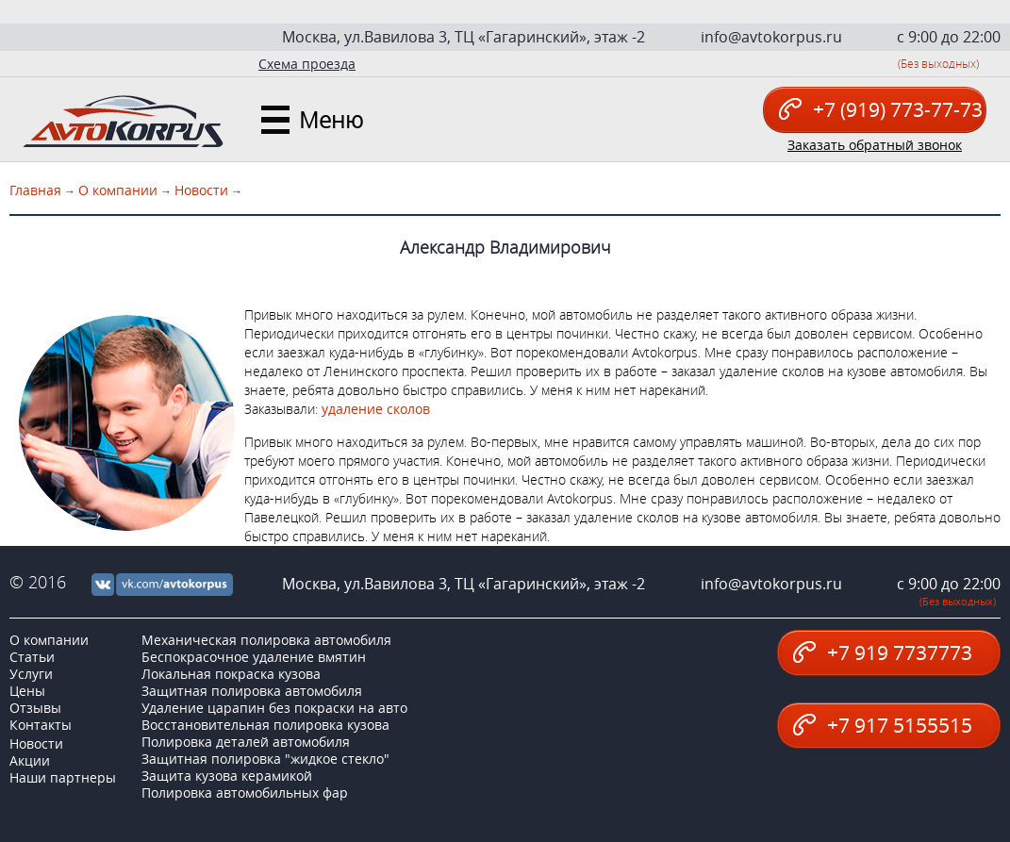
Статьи (32, 657)
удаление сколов (376, 409)
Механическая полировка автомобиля (266, 640)
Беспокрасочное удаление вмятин (253, 657)
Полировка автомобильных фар (244, 792)
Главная (35, 190)
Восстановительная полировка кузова (265, 725)
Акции (29, 760)
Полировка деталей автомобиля (245, 742)
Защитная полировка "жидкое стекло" (265, 759)
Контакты (40, 725)
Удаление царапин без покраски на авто (274, 708)
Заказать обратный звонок (874, 145)
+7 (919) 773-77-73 (881, 109)
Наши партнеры (62, 777)
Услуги (31, 674)
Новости (201, 190)
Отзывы (35, 708)
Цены (27, 691)
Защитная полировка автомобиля (251, 691)
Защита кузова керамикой (226, 775)
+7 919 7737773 (882, 652)
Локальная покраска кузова (231, 674)
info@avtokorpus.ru (771, 36)
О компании (117, 190)
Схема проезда (307, 64)
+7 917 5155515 (882, 725)
